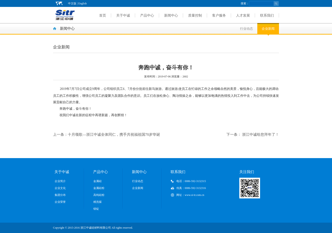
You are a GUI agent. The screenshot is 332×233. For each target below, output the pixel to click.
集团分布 (60, 195)
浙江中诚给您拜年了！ (252, 134)
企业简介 (60, 181)
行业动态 (246, 28)
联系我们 (267, 15)
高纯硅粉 (98, 195)
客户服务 (219, 15)
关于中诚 (123, 15)
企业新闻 (268, 28)
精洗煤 (97, 202)
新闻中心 (171, 15)
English (82, 3)
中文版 (72, 3)
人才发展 (243, 15)
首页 (102, 15)
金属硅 (97, 181)
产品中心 (147, 15)
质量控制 (195, 15)
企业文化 (60, 188)
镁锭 (96, 208)
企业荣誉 (60, 202)
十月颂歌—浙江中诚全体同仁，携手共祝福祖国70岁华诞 (106, 134)
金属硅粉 (98, 188)
